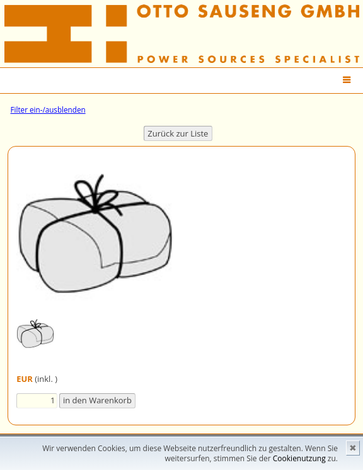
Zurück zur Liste (177, 133)
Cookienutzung (299, 458)
